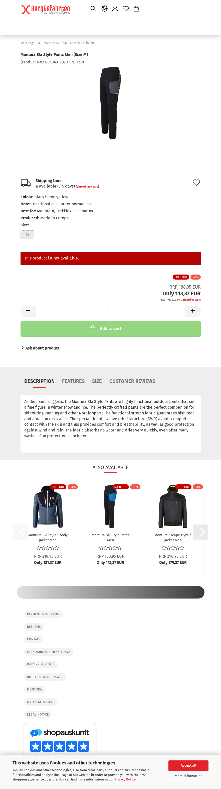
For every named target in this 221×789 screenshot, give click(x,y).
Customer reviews (132, 381)
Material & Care (40, 702)
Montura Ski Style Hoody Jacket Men (48, 537)
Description (39, 381)
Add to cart (105, 328)
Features (73, 381)
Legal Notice (38, 714)
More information (188, 776)
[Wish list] (126, 9)
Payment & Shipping (44, 614)
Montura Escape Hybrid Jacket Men (172, 537)
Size (97, 381)
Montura (34, 689)
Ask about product (42, 348)
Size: (25, 225)
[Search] (93, 9)
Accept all (188, 765)
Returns (34, 627)
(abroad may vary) (87, 186)
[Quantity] (111, 311)
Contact (34, 639)
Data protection (41, 664)
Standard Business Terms (49, 652)
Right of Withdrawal (45, 677)
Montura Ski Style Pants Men (110, 537)
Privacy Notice (125, 779)
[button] (104, 9)
